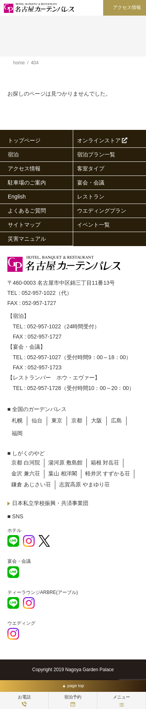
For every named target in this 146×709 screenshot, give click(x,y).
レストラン (90, 196)
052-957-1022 (39, 293)
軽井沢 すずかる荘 (107, 473)
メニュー (121, 701)
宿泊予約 (72, 701)
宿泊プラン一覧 (96, 154)
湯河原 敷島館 (65, 462)
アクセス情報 (127, 7)
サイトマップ (24, 225)
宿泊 (13, 154)
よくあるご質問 (27, 210)
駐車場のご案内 (27, 182)
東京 (56, 420)
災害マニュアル (27, 239)
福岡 (17, 433)
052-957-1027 (44, 357)
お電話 (24, 701)
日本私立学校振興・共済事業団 (50, 503)
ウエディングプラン (101, 210)
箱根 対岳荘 (105, 462)
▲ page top (73, 685)
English (17, 196)
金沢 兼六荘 (25, 473)
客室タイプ (90, 168)
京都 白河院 (25, 462)
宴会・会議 (90, 182)
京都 (76, 420)
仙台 (37, 420)
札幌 (17, 420)
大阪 (96, 420)
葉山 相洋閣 (62, 473)
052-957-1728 (44, 388)
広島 (116, 420)
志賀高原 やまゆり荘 (84, 484)
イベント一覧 (93, 225)
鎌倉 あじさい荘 (31, 484)
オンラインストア (102, 140)
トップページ (24, 140)
